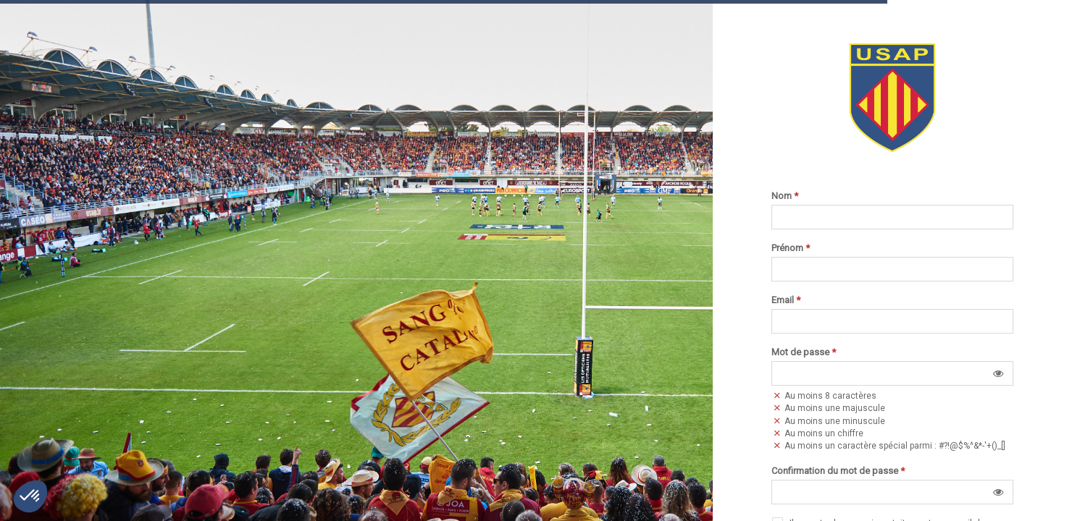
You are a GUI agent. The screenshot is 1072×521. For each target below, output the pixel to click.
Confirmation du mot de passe (838, 471)
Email (785, 300)
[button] (998, 373)
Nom (784, 196)
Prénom (790, 248)
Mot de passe (803, 352)
